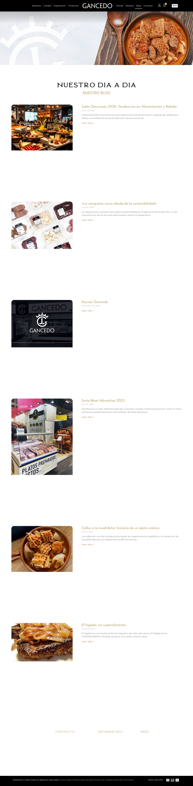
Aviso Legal (65, 780)
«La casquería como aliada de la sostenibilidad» (119, 203)
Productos (73, 5)
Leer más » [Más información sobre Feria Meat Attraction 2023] (88, 417)
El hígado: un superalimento (104, 625)
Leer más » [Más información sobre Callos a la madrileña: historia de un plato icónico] (88, 544)
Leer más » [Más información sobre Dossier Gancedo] (88, 310)
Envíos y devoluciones (111, 745)
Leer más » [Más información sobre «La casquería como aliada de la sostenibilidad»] (88, 220)
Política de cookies (103, 780)
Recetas (130, 5)
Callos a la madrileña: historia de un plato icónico (120, 528)
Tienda (119, 5)
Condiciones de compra (112, 739)
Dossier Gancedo (95, 302)
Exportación (60, 5)
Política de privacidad (83, 780)
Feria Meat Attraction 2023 (103, 400)
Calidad (47, 5)
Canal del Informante (123, 780)
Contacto (148, 5)
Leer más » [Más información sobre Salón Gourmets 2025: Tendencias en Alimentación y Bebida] (88, 123)
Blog (138, 5)
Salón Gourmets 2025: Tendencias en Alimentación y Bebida (129, 106)
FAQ (103, 751)
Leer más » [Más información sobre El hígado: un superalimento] (88, 641)
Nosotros (36, 5)
